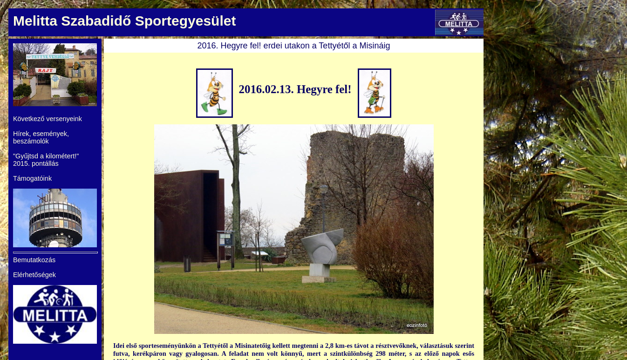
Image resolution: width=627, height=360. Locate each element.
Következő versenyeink (47, 118)
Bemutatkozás (34, 260)
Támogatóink (32, 178)
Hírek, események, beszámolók (41, 137)
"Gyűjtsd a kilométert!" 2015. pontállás (46, 159)
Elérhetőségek (34, 274)
